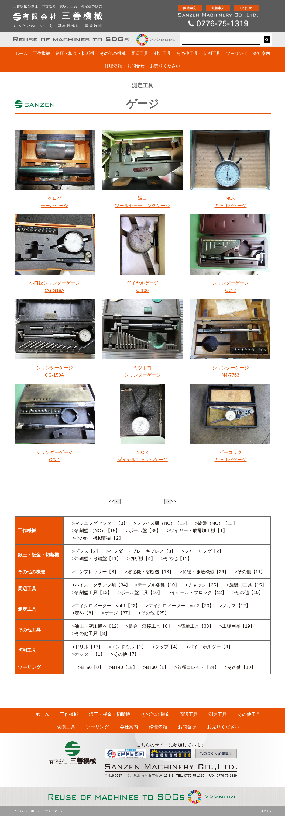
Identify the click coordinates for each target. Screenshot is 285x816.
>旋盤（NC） (209, 523)
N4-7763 (230, 375)
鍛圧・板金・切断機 (75, 53)
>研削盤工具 (85, 592)
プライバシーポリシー (28, 810)
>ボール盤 (136, 530)
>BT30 (150, 667)
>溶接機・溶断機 (142, 571)
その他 (171, 558)
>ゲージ (110, 613)
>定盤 (78, 613)
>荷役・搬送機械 (197, 571)
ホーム (21, 53)
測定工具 (162, 53)
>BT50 (85, 667)
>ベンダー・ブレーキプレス (135, 551)
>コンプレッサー (89, 571)
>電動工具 (188, 626)
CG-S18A (54, 290)
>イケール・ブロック (190, 592)
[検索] (220, 39)
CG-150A (54, 375)
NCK (230, 198)
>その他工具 (85, 633)
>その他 (80, 538)
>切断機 (135, 558)
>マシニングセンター (94, 523)
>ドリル (80, 647)
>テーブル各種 (150, 585)
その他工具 (187, 53)
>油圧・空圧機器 (89, 626)
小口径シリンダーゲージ (54, 283)
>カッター (82, 654)
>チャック (195, 585)
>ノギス (228, 605)
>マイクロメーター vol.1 (99, 605)
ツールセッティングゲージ (142, 205)
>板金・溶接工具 (143, 626)
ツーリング (237, 53)
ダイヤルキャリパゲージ (142, 459)
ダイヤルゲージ (142, 283)
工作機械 (41, 53)
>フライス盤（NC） (154, 523)
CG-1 (54, 459)
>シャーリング (196, 551)
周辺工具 (139, 53)
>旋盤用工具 (239, 585)
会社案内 (261, 53)
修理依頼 (113, 66)
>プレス (80, 551)
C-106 (142, 290)
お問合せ (136, 66)
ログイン (266, 810)
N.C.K (142, 452)
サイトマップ (54, 810)
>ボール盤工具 (133, 592)
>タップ (160, 647)
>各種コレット (189, 667)
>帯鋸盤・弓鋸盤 (89, 558)
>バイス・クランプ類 (94, 585)
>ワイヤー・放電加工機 (191, 530)
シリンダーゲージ (230, 283)
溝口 (142, 198)
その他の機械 (113, 53)
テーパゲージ (54, 205)
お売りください (165, 66)
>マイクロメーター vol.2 (173, 605)
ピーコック (230, 452)
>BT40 (116, 667)
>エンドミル (121, 647)
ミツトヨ (142, 367)
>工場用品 (230, 626)
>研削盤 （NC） (89, 530)
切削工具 (212, 53)
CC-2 (230, 290)
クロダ (54, 198)
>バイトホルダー (203, 647)
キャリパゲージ (230, 205)
